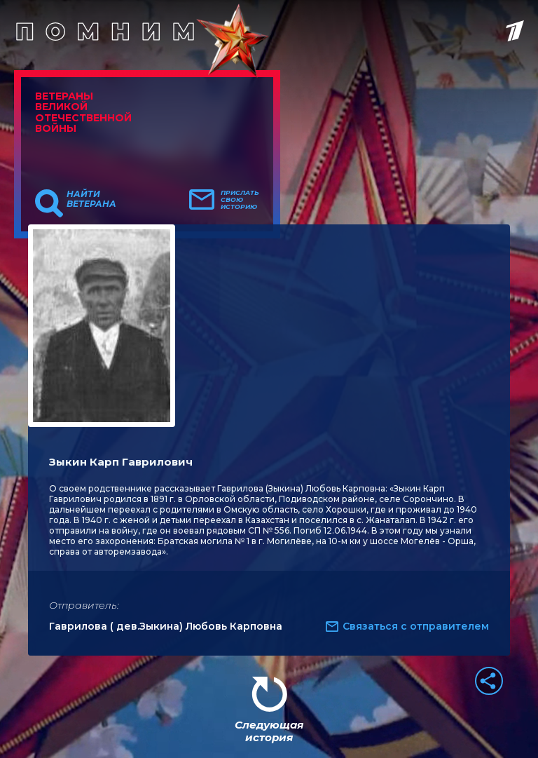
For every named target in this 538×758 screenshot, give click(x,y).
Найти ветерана (91, 199)
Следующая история (269, 731)
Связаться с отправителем (416, 626)
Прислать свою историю (240, 199)
